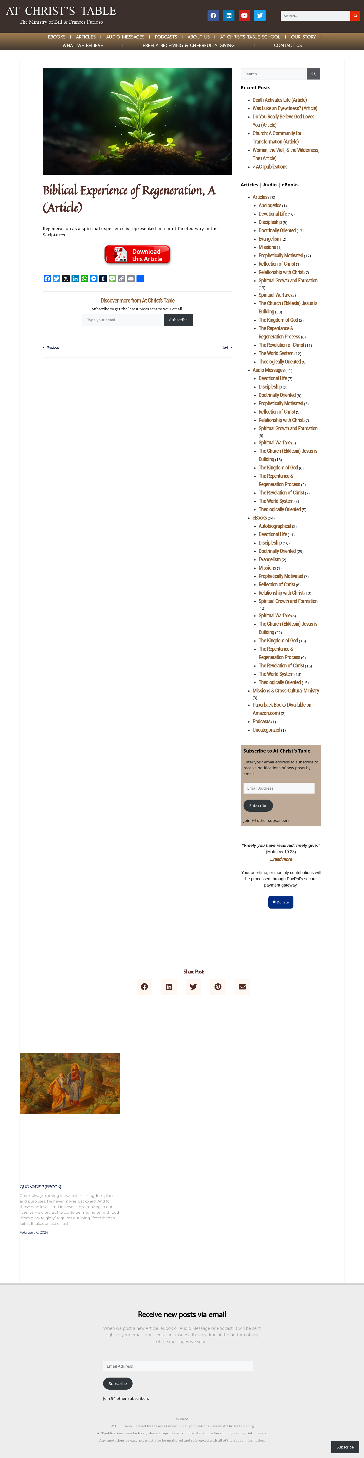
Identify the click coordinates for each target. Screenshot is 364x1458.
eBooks (260, 517)
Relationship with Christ (281, 272)
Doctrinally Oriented (277, 230)
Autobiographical (275, 526)
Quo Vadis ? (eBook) (40, 1186)
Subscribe (178, 319)
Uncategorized (266, 730)
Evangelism (270, 239)
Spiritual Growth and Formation (288, 280)
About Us (199, 36)
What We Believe (82, 45)
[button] (280, 902)
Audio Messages (125, 36)
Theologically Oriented (280, 361)
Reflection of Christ (277, 264)
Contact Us (288, 45)
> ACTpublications (270, 166)
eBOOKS (56, 36)
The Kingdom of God (278, 320)
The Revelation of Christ (281, 345)
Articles (86, 36)
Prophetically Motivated (281, 255)
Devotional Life (273, 214)
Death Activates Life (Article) (280, 100)
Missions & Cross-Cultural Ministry (286, 690)
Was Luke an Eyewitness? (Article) (285, 108)
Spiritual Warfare (274, 295)
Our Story (303, 36)
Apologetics (270, 205)
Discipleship (270, 222)
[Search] (355, 16)
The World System (276, 353)
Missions (267, 247)
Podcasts (166, 36)
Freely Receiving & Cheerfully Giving (188, 45)
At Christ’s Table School (250, 36)
